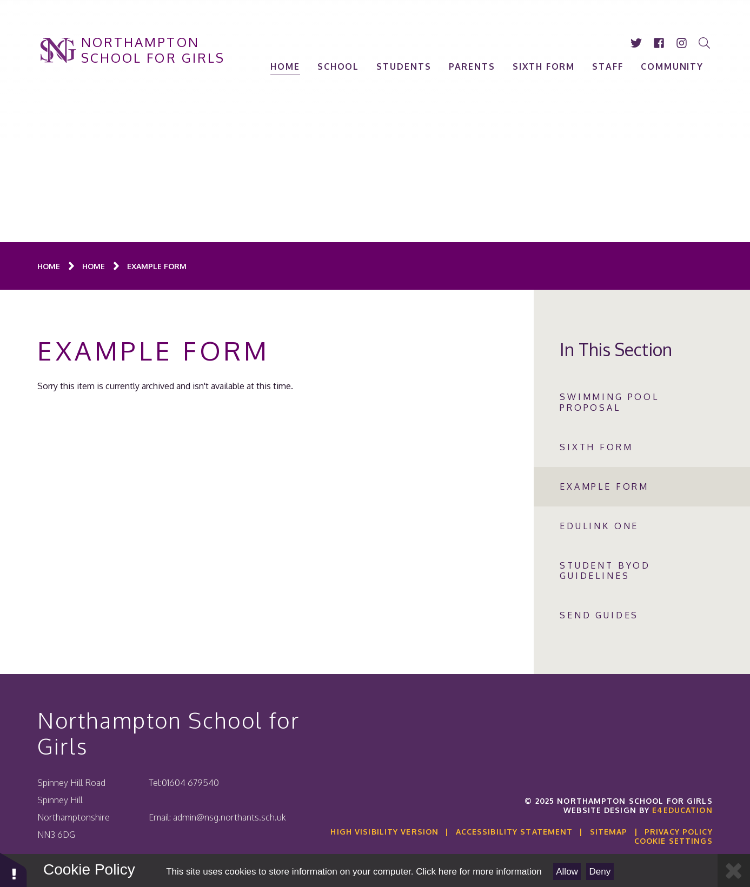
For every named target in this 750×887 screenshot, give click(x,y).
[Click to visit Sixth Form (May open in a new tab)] (642, 447)
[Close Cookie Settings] (734, 870)
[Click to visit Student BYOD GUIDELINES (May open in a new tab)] (642, 571)
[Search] (704, 43)
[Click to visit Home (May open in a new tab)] (286, 66)
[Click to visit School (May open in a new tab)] (338, 66)
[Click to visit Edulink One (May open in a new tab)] (642, 526)
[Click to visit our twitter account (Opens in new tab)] (636, 43)
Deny (600, 871)
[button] (13, 869)
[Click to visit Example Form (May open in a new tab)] (157, 266)
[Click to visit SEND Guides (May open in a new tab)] (642, 615)
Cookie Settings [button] (673, 840)
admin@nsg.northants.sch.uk (229, 817)
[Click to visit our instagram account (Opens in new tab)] (682, 43)
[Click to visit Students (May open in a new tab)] (404, 66)
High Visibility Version (384, 831)
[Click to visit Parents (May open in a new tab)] (472, 66)
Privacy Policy (679, 831)
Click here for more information (478, 871)
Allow (567, 871)
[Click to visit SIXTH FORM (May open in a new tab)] (544, 66)
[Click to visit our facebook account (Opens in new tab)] (659, 43)
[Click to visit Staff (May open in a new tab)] (608, 66)
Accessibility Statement (514, 831)
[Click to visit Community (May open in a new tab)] (672, 66)
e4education (682, 810)
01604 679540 (190, 782)
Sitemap (609, 831)
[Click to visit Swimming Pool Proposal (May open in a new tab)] (642, 402)
